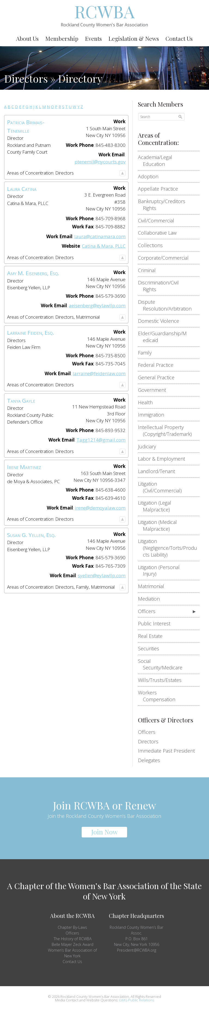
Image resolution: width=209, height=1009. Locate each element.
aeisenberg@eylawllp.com (97, 305)
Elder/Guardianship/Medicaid (165, 336)
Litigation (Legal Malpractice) (157, 506)
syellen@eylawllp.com (101, 575)
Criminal (149, 270)
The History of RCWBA (72, 938)
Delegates (149, 760)
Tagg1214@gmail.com (100, 440)
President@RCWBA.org (136, 950)
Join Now (104, 831)
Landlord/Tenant (159, 471)
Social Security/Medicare (162, 664)
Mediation (151, 598)
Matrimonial (153, 586)
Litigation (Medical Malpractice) (160, 525)
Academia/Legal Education (157, 160)
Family (147, 352)
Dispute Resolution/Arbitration (167, 305)
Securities (151, 648)
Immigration (153, 414)
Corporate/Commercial (166, 257)
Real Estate (152, 636)
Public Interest (156, 623)
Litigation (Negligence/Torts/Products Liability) (170, 548)
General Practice (158, 377)
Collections (153, 245)
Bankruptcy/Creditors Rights (164, 204)
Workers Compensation (159, 696)
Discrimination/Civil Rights (161, 286)
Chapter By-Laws (72, 927)
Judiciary (149, 446)
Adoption (150, 176)
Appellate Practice (160, 188)
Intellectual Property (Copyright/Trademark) (167, 430)
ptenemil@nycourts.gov (100, 162)
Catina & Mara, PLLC (103, 246)
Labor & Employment (164, 458)
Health (148, 402)
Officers (149, 611)
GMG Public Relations (136, 1000)
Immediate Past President (166, 750)
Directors (148, 741)
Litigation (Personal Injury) (161, 570)
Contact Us (72, 961)
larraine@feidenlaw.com (99, 373)
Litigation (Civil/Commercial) (162, 487)
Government (154, 390)
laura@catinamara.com (99, 236)
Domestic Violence (161, 321)
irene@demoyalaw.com (100, 508)
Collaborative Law (160, 232)
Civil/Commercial (158, 220)
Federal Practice (158, 365)
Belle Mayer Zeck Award (72, 944)
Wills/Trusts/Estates (162, 680)
